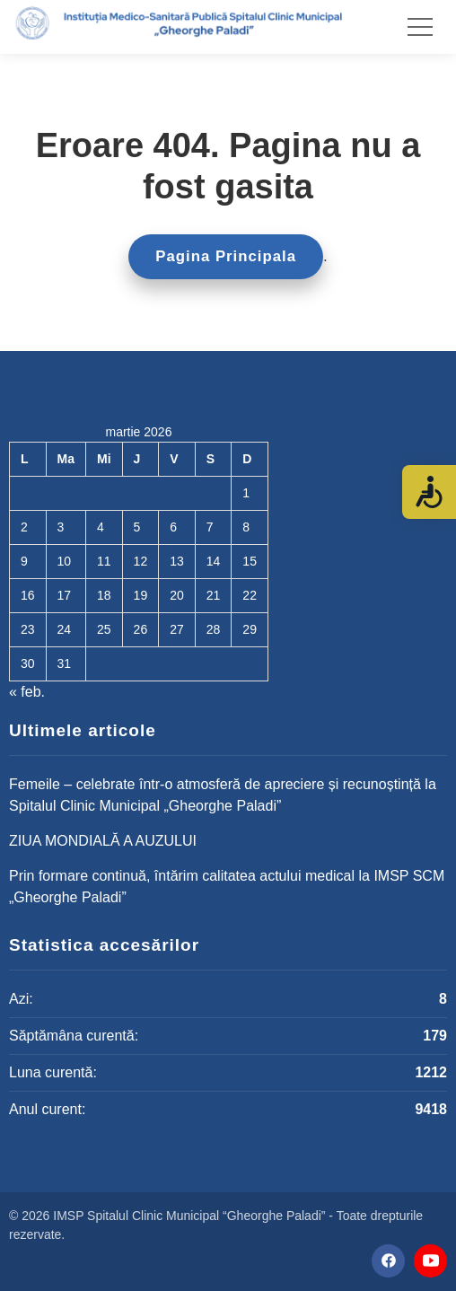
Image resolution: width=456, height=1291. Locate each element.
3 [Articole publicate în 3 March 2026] (61, 527)
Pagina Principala (225, 257)
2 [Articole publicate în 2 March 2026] (24, 527)
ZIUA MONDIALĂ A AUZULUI (103, 840)
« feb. (27, 691)
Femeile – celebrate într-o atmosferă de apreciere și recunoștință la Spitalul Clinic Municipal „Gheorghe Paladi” (222, 795)
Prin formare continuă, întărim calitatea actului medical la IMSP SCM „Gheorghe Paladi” (226, 886)
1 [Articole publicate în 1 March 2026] (246, 493)
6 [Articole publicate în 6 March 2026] (173, 527)
